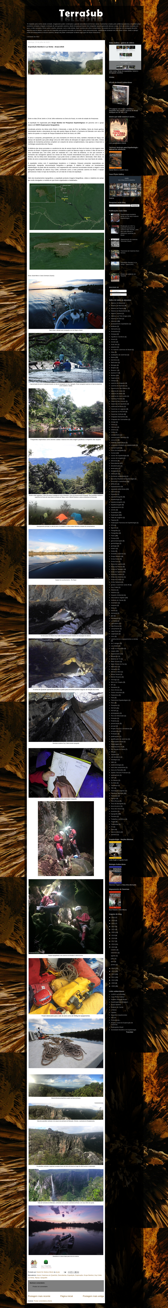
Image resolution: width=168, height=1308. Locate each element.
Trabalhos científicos (118, 819)
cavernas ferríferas (117, 406)
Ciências (114, 427)
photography (115, 713)
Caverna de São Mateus (119, 388)
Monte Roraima (116, 677)
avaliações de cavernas (119, 355)
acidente (114, 326)
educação (114, 474)
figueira (113, 528)
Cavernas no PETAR (118, 411)
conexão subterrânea (118, 442)
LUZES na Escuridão (118, 994)
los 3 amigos (115, 643)
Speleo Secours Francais (119, 772)
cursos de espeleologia (118, 455)
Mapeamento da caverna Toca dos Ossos (129, 240)
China (113, 424)
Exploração (79, 1275)
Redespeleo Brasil (117, 741)
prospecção (115, 731)
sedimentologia (116, 765)
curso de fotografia (117, 450)
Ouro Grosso (115, 690)
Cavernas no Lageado (118, 409)
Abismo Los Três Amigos (119, 316)
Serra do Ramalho (117, 770)
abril (112, 961)
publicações (115, 736)
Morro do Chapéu (117, 682)
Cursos (113, 453)
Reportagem (115, 744)
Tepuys (37, 1278)
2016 (113, 944)
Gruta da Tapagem (117, 569)
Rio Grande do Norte (118, 749)
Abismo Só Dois (116, 318)
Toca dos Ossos (116, 809)
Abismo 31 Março (117, 303)
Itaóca (113, 610)
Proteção (114, 734)
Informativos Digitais (118, 598)
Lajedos (113, 1012)
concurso (114, 440)
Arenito (113, 342)
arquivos (114, 347)
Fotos (113, 536)
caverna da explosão (118, 386)
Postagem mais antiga (93, 1296)
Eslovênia (114, 492)
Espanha (114, 494)
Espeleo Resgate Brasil (119, 999)
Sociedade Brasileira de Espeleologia (123, 1030)
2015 (113, 947)
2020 (113, 932)
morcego (114, 679)
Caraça (113, 380)
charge (113, 422)
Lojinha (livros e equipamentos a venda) (124, 639)
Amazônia (114, 331)
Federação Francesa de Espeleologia (123, 523)
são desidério (115, 757)
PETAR (113, 708)
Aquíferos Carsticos (117, 337)
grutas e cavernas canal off (120, 585)
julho (113, 959)
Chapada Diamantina (118, 417)
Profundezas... (116, 1020)
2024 (113, 920)
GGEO (113, 548)
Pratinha (114, 721)
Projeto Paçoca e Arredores (120, 728)
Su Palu (113, 783)
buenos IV (114, 373)
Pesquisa (114, 705)
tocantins (114, 811)
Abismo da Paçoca (117, 308)
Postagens (114, 291)
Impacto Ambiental (117, 595)
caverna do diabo (117, 393)
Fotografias (115, 533)
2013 (113, 971)
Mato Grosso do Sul (117, 664)
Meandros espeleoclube (119, 1015)
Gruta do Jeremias (117, 577)
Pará (112, 697)
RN (112, 752)
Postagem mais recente (39, 1296)
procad (113, 726)
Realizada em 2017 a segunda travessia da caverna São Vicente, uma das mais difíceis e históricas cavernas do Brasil (129, 230)
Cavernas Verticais (117, 414)
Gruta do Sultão (116, 579)
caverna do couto (117, 391)
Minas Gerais (115, 674)
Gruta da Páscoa (116, 567)
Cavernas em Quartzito (49, 1275)
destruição (114, 468)
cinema (113, 430)
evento (113, 510)
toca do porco (115, 806)
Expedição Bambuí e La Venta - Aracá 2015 (129, 263)
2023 (113, 923)
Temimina (114, 796)
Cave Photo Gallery (117, 997)
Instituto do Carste (117, 600)
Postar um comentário (40, 1286)
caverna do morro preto (119, 396)
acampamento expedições (120, 324)
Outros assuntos (116, 692)
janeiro (113, 964)
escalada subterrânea (118, 489)
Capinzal (114, 378)
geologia (114, 546)
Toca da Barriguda (117, 803)
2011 (113, 977)
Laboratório (115, 623)
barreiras (114, 360)
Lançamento (115, 629)
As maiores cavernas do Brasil (121, 349)
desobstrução (115, 466)
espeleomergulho (117, 502)
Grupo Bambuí (89, 1275)
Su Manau (114, 780)
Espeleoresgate (116, 505)
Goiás (113, 551)
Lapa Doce (114, 631)
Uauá (113, 829)
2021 (113, 929)
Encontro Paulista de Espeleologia (122, 479)
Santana (114, 754)
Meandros (114, 667)
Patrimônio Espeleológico (119, 700)
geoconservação (116, 541)
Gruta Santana (116, 582)
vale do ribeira (116, 832)
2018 (113, 938)
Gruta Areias (115, 559)
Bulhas (113, 375)
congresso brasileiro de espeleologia (123, 445)
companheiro (115, 435)
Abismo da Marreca (117, 306)
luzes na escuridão (117, 648)
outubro (114, 950)
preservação (115, 723)
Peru (112, 703)
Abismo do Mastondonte (119, 311)
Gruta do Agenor (116, 572)
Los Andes (114, 646)
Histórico (114, 592)
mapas (113, 651)
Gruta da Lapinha (117, 564)
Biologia (113, 365)
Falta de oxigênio (116, 517)
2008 (113, 986)
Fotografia (114, 530)
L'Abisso (114, 1010)
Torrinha (113, 816)
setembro (114, 953)
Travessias (114, 824)
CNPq (113, 432)
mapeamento (115, 654)
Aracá (39, 1275)
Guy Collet (98, 1275)
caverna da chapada (118, 383)
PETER (113, 710)
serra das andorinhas (118, 767)
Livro (112, 636)
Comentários (115, 294)
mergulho (114, 669)
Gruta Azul (114, 561)
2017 (113, 941)
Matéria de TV (115, 659)
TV (112, 827)
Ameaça (114, 334)
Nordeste (114, 687)
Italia (112, 608)
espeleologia (115, 499)
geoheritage (115, 543)
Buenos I (114, 370)
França (113, 538)
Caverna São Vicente (118, 401)
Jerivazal (114, 613)
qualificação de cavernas (119, 739)
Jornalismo (114, 618)
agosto (113, 956)
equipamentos (116, 486)
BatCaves (114, 362)
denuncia (114, 461)
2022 (113, 926)
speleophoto (115, 775)
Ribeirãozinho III (116, 747)
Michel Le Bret (116, 672)
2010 (113, 980)
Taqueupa (114, 785)
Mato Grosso (115, 661)
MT (112, 685)
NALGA (113, 1017)
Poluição (114, 718)
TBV (112, 788)
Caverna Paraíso (116, 399)
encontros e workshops (119, 481)
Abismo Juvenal (116, 313)
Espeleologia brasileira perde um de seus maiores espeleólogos (129, 216)
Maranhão (114, 656)
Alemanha (114, 329)
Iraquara (114, 605)
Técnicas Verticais (117, 793)
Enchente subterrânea (118, 476)
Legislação (114, 634)
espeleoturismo (116, 507)
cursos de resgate (117, 458)
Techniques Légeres (117, 791)
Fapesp (113, 520)
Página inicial (66, 1296)
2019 (113, 935)
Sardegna (114, 759)
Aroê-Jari (114, 344)
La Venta (31, 1278)
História (113, 590)
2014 (113, 968)
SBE (112, 762)
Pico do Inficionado (117, 716)
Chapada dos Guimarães (119, 419)
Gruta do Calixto (116, 574)
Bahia (113, 357)
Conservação (115, 448)
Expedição (70, 1275)
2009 (113, 983)
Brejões (113, 368)
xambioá (114, 834)
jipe (112, 616)
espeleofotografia (117, 497)
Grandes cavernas (117, 554)
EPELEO (114, 484)
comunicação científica (118, 437)
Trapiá (113, 822)
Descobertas (62, 1275)
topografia (43, 1278)
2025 (113, 917)
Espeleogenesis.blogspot (119, 1002)
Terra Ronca (115, 801)
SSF (112, 778)
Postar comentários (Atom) (43, 1301)
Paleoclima (114, 695)
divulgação (114, 471)
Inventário (114, 603)
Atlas (112, 352)
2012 (113, 974)
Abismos (114, 321)
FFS (112, 525)
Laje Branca (115, 626)
